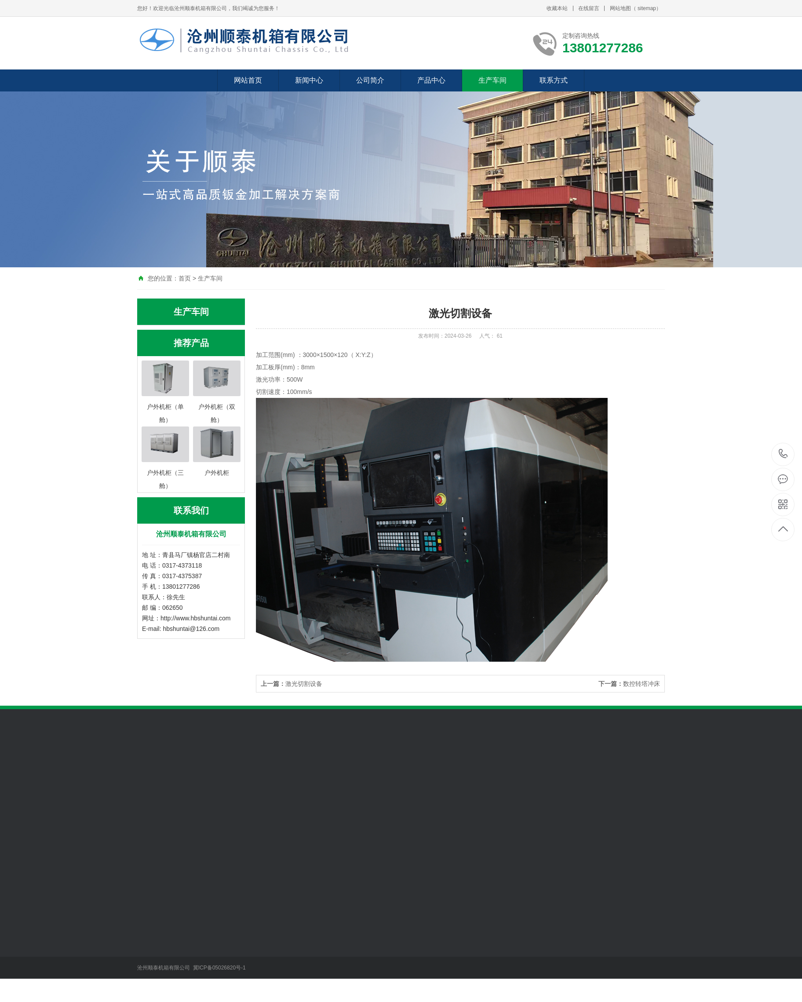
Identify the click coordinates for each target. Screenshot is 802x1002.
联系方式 (554, 80)
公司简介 (370, 80)
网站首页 (248, 80)
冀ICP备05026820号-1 (220, 968)
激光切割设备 (291, 683)
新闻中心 (309, 80)
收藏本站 (557, 8)
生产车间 (492, 80)
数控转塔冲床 (629, 683)
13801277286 (783, 454)
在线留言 (588, 8)
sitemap (647, 8)
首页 (185, 278)
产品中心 (431, 80)
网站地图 (620, 8)
